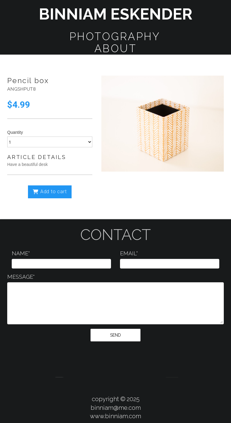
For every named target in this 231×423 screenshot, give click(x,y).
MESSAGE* (21, 277)
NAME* (21, 253)
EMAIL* (129, 253)
